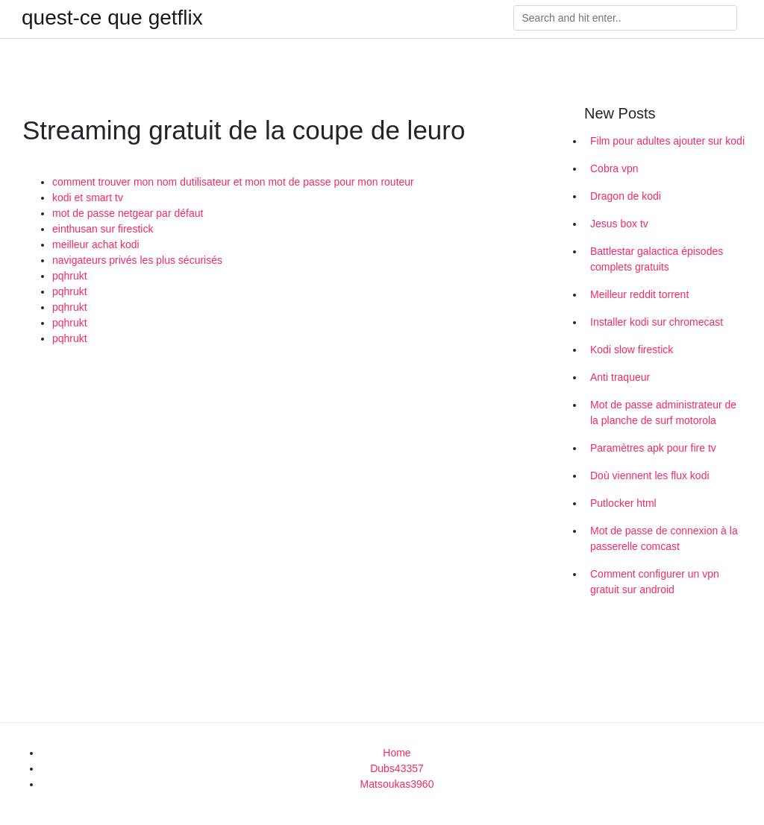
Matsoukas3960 (397, 784)
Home (396, 753)
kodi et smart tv (87, 197)
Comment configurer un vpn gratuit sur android (654, 581)
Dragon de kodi (625, 196)
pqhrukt (69, 276)
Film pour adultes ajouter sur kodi (667, 141)
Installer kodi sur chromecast (656, 322)
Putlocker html (623, 503)
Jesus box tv (619, 224)
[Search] (625, 18)
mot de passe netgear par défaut (127, 213)
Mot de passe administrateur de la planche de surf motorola (663, 412)
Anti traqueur (620, 377)
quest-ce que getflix (112, 18)
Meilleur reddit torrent (639, 294)
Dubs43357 (397, 768)
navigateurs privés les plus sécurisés (137, 260)
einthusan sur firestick (102, 229)
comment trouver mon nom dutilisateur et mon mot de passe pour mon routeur (233, 182)
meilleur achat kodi (96, 244)
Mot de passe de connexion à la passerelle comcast (664, 538)
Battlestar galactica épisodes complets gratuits (656, 259)
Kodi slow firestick (631, 349)
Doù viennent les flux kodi (650, 475)
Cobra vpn (614, 168)
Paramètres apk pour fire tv (653, 448)
